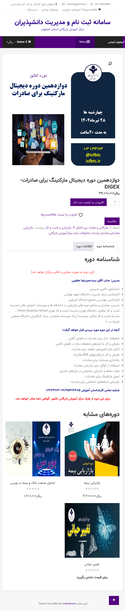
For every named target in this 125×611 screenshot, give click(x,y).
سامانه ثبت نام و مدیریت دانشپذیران (63, 22)
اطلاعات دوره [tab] (84, 246)
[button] (110, 63)
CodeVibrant (69, 604)
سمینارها (32, 10)
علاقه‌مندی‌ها (91, 10)
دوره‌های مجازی (49, 10)
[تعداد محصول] (114, 201)
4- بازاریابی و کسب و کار (60, 227)
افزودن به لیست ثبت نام (88, 202)
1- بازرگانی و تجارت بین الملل (93, 227)
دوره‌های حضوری (71, 10)
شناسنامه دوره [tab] (105, 246)
